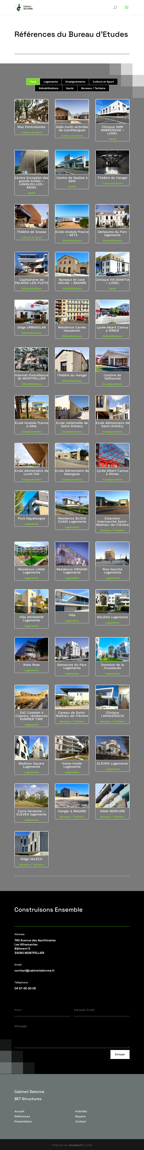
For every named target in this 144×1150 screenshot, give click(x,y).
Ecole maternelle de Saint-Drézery (72, 424)
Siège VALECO (31, 859)
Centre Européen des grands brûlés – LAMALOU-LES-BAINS (31, 182)
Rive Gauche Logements (112, 570)
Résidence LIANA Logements (31, 570)
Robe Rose (31, 665)
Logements (51, 81)
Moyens (80, 1116)
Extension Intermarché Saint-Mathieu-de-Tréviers (112, 521)
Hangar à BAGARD (72, 811)
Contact (80, 1121)
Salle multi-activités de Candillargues (72, 128)
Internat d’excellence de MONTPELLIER (31, 376)
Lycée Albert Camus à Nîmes (112, 472)
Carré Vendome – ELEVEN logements (31, 812)
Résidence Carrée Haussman (72, 328)
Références (22, 1116)
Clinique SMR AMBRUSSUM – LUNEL (112, 130)
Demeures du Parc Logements (72, 666)
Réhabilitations (48, 88)
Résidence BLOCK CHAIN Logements (72, 519)
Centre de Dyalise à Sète (72, 179)
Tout (33, 81)
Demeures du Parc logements (112, 233)
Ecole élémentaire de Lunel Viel (31, 472)
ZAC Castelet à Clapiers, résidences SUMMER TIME (31, 716)
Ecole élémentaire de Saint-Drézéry (112, 424)
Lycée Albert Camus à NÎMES (112, 328)
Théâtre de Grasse (31, 232)
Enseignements (75, 81)
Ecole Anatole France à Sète (31, 424)
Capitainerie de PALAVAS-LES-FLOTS (31, 281)
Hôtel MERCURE (112, 811)
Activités (81, 1111)
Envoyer (120, 1054)
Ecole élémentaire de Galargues (72, 472)
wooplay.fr (75, 1145)
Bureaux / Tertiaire (93, 88)
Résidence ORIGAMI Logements (71, 570)
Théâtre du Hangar (113, 178)
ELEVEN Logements (112, 763)
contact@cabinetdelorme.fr (34, 970)
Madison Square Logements (31, 765)
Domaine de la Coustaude (112, 666)
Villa (72, 615)
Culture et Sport (103, 81)
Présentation (23, 1121)
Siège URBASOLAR (31, 327)
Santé (70, 88)
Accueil (19, 1111)
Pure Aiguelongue (31, 518)
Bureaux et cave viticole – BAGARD (72, 281)
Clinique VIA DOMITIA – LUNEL (112, 281)
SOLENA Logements (112, 617)
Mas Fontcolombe (31, 127)
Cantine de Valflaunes (112, 376)
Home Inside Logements (72, 765)
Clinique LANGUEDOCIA (112, 714)
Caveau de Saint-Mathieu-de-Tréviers (72, 714)
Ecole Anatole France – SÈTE (72, 233)
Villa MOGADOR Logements (31, 618)
